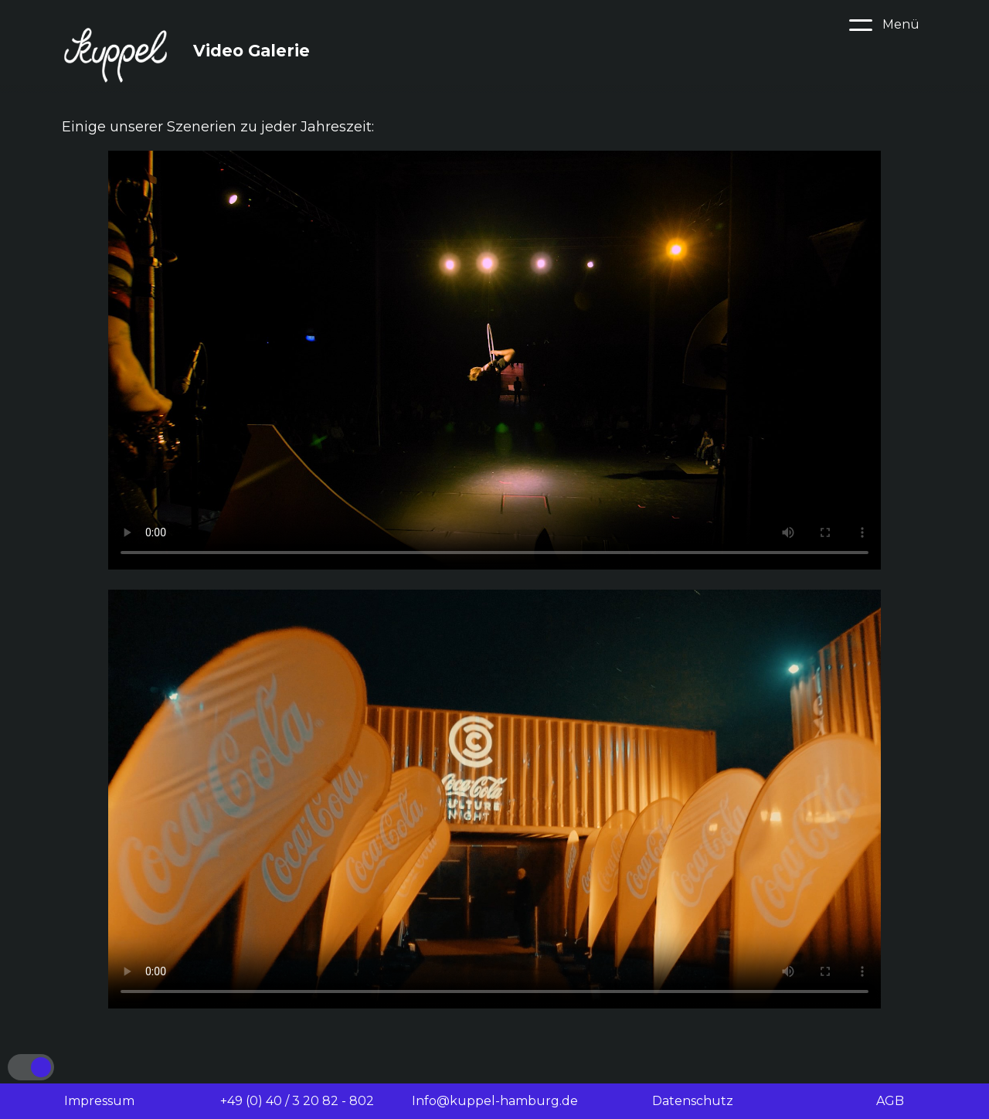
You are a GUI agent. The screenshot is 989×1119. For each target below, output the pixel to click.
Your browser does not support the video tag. (494, 360)
